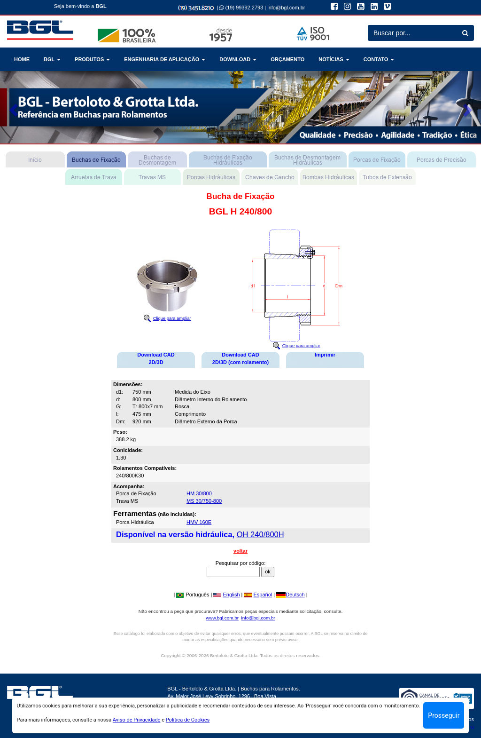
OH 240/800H (260, 534)
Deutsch (290, 594)
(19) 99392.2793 (241, 7)
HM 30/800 (199, 493)
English (226, 594)
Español (258, 594)
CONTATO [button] (379, 59)
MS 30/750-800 (204, 501)
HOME (22, 59)
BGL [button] (52, 59)
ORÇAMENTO (287, 59)
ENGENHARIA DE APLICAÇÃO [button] (164, 59)
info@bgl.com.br (286, 7)
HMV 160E (198, 522)
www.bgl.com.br (222, 617)
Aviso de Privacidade (137, 720)
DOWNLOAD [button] (237, 59)
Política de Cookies (188, 720)
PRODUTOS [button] (92, 59)
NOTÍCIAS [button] (333, 59)
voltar (240, 551)
